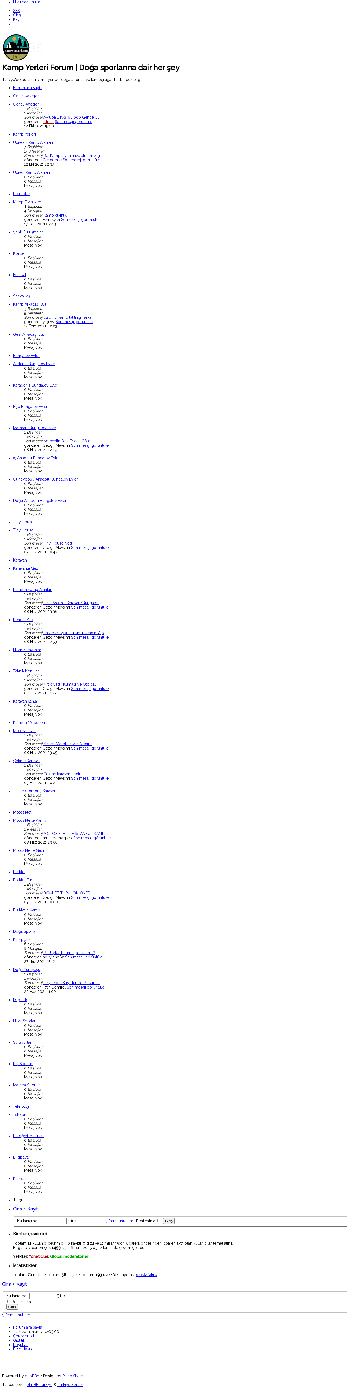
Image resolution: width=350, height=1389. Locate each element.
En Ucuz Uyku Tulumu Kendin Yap (73, 633)
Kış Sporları (23, 1064)
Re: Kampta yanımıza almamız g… (72, 155)
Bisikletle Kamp (26, 910)
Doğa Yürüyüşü (26, 969)
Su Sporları (22, 1042)
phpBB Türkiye (39, 1384)
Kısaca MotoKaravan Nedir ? (67, 744)
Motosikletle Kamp (29, 820)
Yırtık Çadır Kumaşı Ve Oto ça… (70, 684)
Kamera (20, 1178)
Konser (19, 253)
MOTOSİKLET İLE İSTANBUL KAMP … (75, 833)
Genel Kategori (26, 96)
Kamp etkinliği (55, 215)
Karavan (20, 560)
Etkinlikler (21, 194)
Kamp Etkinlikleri (27, 202)
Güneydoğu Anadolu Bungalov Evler (45, 479)
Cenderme (52, 160)
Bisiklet (19, 872)
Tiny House (23, 522)
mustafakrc (146, 1275)
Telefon (19, 1114)
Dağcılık (20, 1000)
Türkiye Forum (70, 1384)
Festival (19, 275)
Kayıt (32, 1209)
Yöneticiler (38, 1256)
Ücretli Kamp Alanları (31, 172)
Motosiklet (22, 812)
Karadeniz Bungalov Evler (35, 385)
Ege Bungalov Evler (30, 406)
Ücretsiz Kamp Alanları (33, 142)
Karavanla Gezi (26, 568)
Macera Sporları (27, 1085)
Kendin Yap (23, 620)
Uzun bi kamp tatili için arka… (68, 317)
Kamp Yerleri (24, 134)
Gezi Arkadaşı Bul (28, 334)
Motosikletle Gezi (28, 850)
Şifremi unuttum (119, 1221)
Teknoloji (21, 1106)
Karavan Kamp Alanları (32, 589)
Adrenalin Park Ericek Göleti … (69, 441)
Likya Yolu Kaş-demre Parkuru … (71, 983)
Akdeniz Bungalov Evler (34, 364)
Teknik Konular (26, 671)
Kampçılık (21, 939)
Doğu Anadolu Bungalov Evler (39, 500)
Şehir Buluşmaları (28, 232)
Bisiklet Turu (23, 880)
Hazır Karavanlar (27, 650)
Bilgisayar (21, 1157)
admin (48, 121)
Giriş (17, 1209)
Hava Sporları (24, 1021)
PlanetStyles (73, 1376)
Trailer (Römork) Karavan (34, 791)
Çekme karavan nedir (61, 774)
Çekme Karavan (26, 761)
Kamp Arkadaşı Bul (29, 304)
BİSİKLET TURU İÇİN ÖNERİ (67, 893)
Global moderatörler (69, 1256)
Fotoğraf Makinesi (28, 1136)
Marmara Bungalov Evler (34, 428)
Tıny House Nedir (58, 543)
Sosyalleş (21, 296)
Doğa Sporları (25, 931)
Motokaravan (24, 731)
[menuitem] (16, 10)
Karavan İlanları (26, 701)
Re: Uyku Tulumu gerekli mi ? (69, 953)
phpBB (31, 1376)
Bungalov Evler (26, 355)
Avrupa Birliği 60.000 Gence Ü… (71, 117)
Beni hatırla (148, 1221)
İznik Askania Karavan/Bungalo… (71, 603)
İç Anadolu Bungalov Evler (36, 458)
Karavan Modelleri (29, 722)
